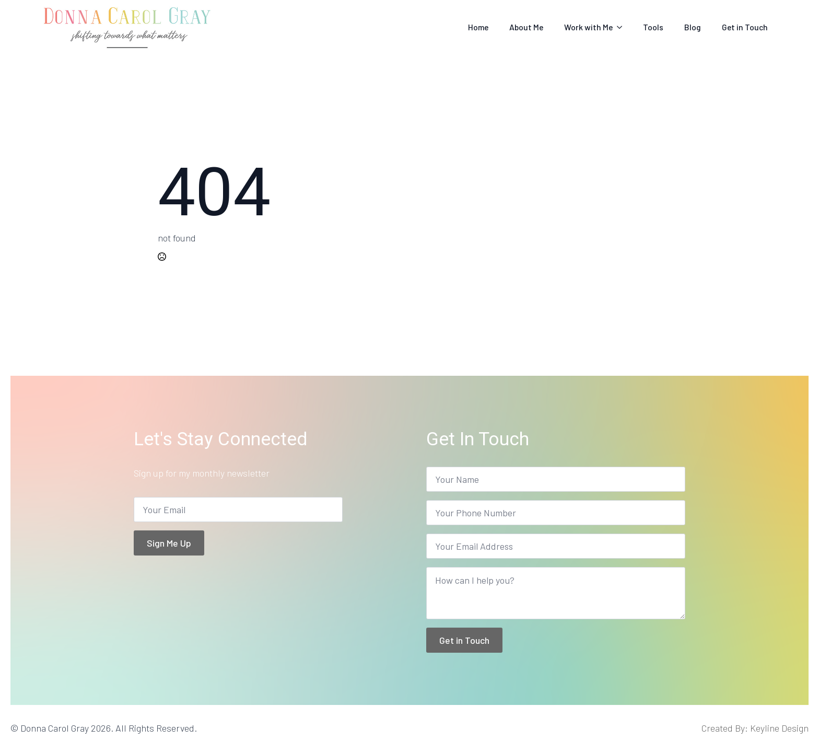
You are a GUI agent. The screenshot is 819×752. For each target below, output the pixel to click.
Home (478, 27)
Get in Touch (745, 27)
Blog (692, 27)
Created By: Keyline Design (755, 728)
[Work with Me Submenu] (623, 27)
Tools (653, 27)
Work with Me (588, 27)
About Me (526, 27)
